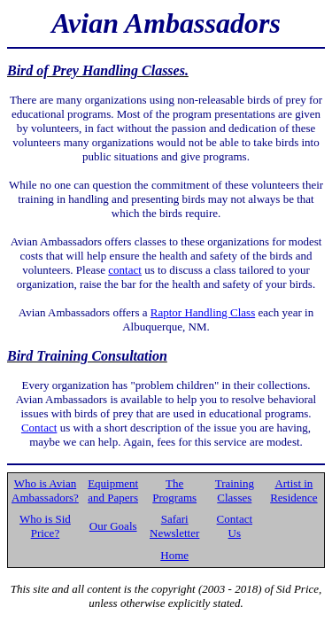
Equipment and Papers (113, 490)
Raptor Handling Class (203, 312)
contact (125, 269)
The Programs (174, 490)
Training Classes (234, 490)
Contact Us (234, 526)
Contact (39, 427)
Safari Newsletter (174, 526)
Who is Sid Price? (45, 526)
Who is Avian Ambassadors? (45, 490)
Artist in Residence (293, 490)
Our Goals (113, 526)
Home (174, 555)
